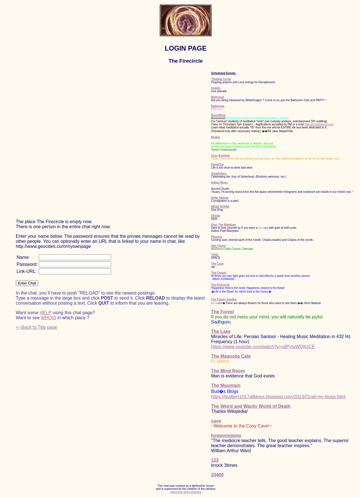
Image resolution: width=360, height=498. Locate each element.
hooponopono (226, 435)
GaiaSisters (219, 173)
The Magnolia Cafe (231, 356)
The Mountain (225, 385)
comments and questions (185, 492)
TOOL (215, 254)
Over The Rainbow (223, 224)
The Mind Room (228, 370)
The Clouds (218, 272)
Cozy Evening (220, 155)
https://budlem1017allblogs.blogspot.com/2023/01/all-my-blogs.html (278, 396)
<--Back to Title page (36, 327)
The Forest (222, 311)
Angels (215, 88)
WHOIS (48, 317)
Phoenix (216, 236)
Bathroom (217, 97)
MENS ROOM (220, 206)
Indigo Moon (219, 182)
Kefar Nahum (220, 197)
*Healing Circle (221, 79)
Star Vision (218, 245)
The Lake (221, 331)
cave (216, 420)
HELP (45, 312)
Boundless (218, 115)
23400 (217, 474)
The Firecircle (220, 284)
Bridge (215, 137)
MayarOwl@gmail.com (319, 124)
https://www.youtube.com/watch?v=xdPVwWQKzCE (263, 346)
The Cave (217, 263)
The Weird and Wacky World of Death (251, 406)
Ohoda (215, 215)
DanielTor (217, 164)
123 (215, 460)
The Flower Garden (224, 299)
